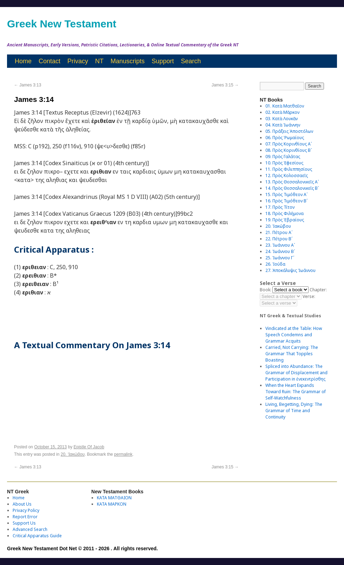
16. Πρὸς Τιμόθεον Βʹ (286, 201)
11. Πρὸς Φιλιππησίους (288, 169)
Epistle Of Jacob (89, 446)
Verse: (309, 296)
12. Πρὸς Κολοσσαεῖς (286, 175)
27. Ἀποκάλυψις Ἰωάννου (290, 270)
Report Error (25, 517)
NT (99, 61)
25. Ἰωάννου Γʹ (279, 258)
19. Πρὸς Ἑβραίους (284, 220)
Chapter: (318, 290)
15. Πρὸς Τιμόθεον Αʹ (286, 194)
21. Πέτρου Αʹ (278, 232)
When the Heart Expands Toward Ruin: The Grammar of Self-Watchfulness (295, 391)
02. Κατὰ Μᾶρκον (282, 112)
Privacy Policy (26, 510)
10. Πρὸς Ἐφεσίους (284, 163)
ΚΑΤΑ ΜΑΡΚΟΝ (111, 504)
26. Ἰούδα (275, 264)
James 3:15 (225, 85)
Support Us (24, 523)
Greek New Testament (61, 24)
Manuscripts (128, 61)
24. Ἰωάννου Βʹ (280, 251)
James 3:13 (27, 85)
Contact (49, 61)
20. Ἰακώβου (73, 454)
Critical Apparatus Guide (37, 536)
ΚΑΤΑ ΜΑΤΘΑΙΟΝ (114, 498)
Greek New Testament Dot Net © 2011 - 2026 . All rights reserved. (82, 548)
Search (191, 61)
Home (23, 61)
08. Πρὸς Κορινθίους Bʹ (288, 150)
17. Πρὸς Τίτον (280, 207)
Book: (265, 290)
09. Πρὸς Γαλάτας (282, 157)
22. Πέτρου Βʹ (278, 239)
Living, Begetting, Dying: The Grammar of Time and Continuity (293, 410)
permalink (123, 454)
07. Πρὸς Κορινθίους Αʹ (288, 144)
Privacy (77, 61)
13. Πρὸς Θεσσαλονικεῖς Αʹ (292, 182)
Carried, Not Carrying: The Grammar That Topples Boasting (291, 353)
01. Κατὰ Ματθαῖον (284, 106)
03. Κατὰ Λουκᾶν (281, 119)
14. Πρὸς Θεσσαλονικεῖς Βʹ (292, 188)
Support (163, 61)
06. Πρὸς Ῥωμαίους (284, 138)
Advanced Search (30, 529)
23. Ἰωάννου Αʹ (280, 245)
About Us (22, 504)
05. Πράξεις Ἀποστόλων (289, 131)
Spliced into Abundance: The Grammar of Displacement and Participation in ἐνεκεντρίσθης (296, 372)
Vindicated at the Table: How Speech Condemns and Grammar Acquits (293, 334)
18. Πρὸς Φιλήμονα (284, 213)
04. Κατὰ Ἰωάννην (282, 125)
